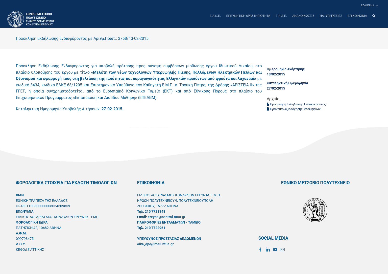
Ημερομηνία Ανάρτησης (286, 69)
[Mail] (283, 249)
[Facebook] (260, 249)
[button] (373, 16)
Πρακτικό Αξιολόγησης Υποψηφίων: (294, 109)
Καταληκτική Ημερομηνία (287, 83)
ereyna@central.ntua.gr (166, 217)
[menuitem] (369, 5)
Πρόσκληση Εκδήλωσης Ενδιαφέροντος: (297, 104)
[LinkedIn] (268, 249)
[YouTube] (275, 249)
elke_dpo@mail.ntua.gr (155, 244)
